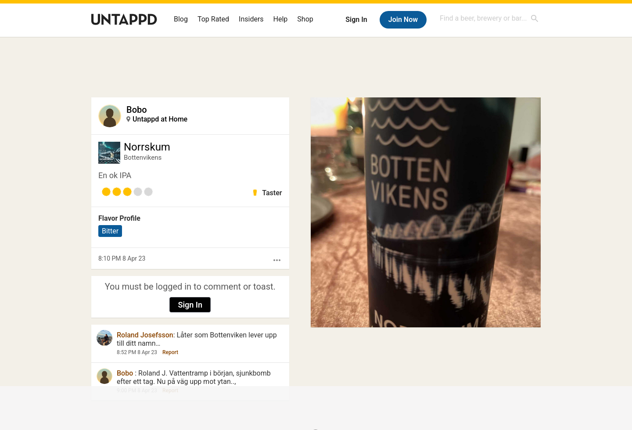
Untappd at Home (160, 119)
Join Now (403, 19)
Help (280, 19)
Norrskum (147, 147)
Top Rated (213, 19)
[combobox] (489, 18)
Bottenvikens (143, 157)
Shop (305, 19)
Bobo (136, 109)
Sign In (356, 19)
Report (170, 352)
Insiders (251, 19)
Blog (181, 19)
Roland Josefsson (145, 335)
